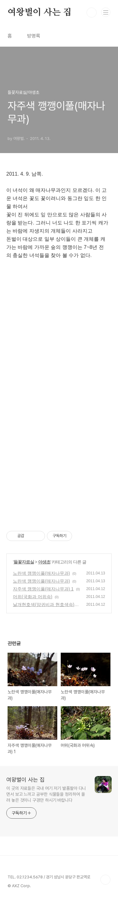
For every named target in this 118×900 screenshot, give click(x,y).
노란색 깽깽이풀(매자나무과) (41, 573)
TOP (105, 880)
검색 (91, 12)
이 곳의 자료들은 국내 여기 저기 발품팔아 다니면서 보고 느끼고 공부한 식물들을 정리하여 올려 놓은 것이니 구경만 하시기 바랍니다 (46, 794)
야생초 (44, 561)
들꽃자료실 (24, 561)
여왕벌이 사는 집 (39, 12)
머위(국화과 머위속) (32, 596)
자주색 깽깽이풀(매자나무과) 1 (43, 588)
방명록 (33, 36)
